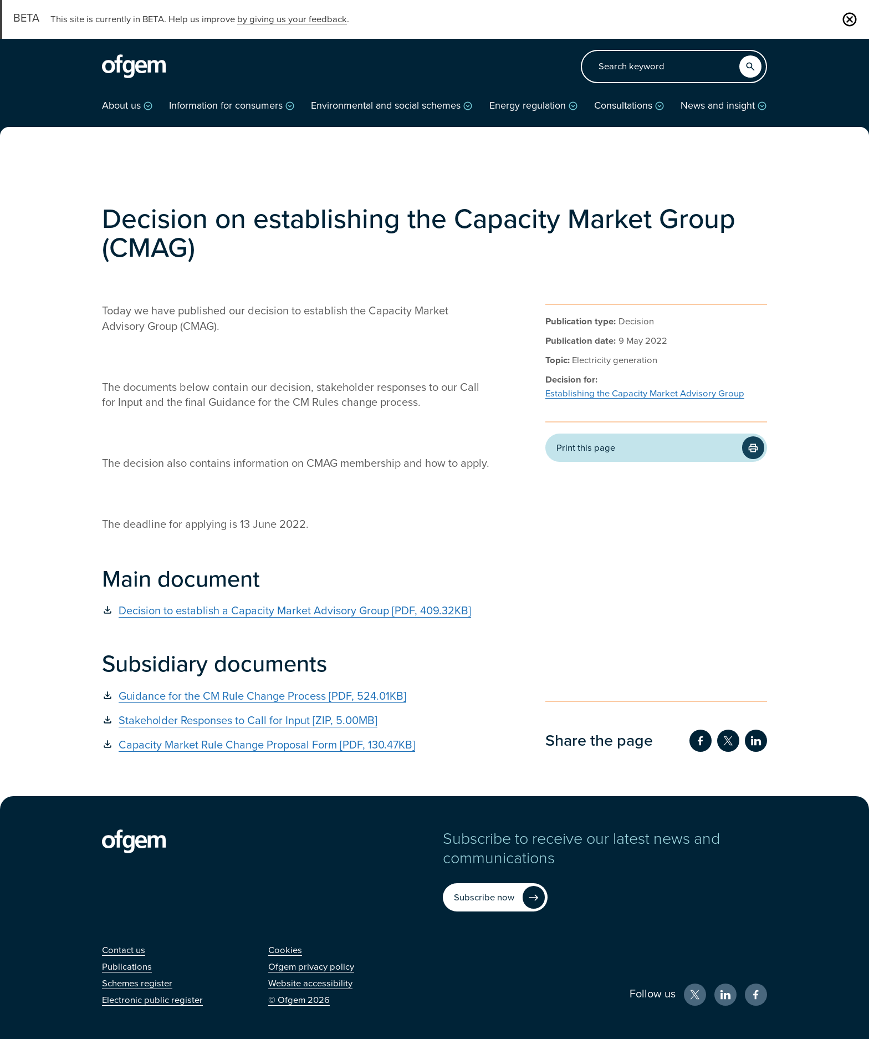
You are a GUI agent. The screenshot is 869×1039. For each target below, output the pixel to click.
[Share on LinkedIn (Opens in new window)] (756, 741)
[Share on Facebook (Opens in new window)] (700, 741)
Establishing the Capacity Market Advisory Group (644, 393)
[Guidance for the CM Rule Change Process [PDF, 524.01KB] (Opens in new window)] (296, 696)
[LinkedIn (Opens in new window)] (725, 995)
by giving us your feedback (292, 19)
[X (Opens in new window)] (695, 995)
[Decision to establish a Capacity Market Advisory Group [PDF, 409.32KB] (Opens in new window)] (296, 611)
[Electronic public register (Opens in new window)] (152, 1000)
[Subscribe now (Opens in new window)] (495, 897)
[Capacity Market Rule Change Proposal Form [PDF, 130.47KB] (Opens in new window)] (296, 745)
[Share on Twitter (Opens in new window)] (728, 741)
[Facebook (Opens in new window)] (756, 995)
